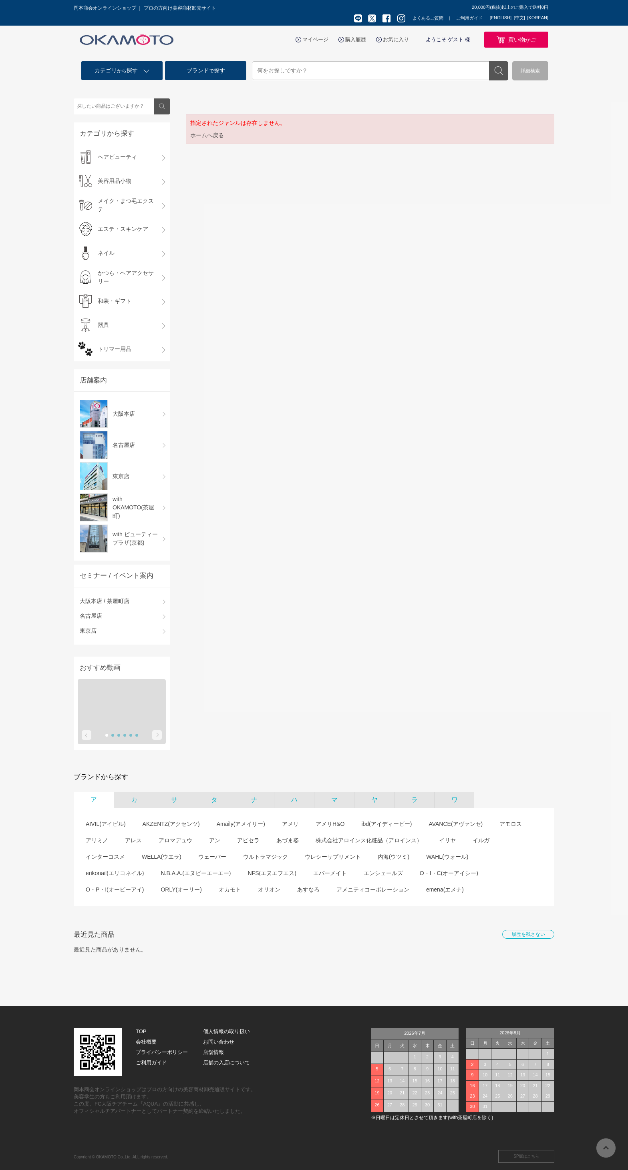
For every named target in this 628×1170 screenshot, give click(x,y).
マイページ (315, 39)
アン (214, 840)
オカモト (230, 889)
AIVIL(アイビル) (106, 824)
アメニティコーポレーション (372, 889)
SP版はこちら (526, 1156)
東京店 (88, 630)
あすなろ (308, 889)
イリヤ (447, 840)
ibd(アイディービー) (386, 824)
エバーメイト (330, 873)
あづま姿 (287, 840)
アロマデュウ (175, 840)
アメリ (290, 824)
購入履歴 (355, 39)
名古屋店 (91, 616)
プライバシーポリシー (162, 1052)
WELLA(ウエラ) (161, 856)
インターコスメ (105, 856)
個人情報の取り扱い (226, 1031)
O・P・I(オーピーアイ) (115, 889)
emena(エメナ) (445, 889)
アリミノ (97, 840)
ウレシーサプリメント (333, 856)
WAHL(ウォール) (447, 856)
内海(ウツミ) (393, 856)
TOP (141, 1031)
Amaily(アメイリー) (241, 824)
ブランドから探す (101, 777)
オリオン (269, 889)
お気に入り (396, 39)
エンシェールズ (383, 873)
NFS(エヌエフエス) (272, 873)
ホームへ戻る (207, 135)
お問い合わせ (218, 1042)
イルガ (481, 840)
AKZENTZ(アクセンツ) (171, 824)
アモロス (510, 824)
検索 (498, 70)
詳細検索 (530, 71)
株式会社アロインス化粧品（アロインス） (369, 840)
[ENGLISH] (500, 17)
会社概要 (146, 1042)
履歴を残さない (528, 934)
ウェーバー (212, 856)
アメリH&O (330, 824)
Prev (86, 735)
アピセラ (248, 840)
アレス (133, 840)
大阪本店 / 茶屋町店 (104, 601)
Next (157, 735)
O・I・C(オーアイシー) (449, 873)
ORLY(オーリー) (181, 889)
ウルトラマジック (265, 856)
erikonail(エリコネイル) (115, 873)
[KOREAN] (537, 17)
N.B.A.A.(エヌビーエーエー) (196, 873)
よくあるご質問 (428, 18)
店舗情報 (213, 1052)
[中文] (519, 17)
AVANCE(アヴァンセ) (456, 824)
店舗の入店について (226, 1063)
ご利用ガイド (469, 18)
